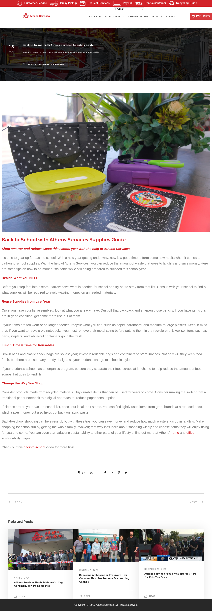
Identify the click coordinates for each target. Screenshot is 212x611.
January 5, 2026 (89, 570)
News (35, 52)
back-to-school (34, 447)
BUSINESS (115, 16)
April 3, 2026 (22, 577)
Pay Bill (121, 3)
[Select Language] (129, 9)
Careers (169, 16)
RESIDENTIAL (95, 16)
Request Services (94, 3)
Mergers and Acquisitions (89, 8)
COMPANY (132, 16)
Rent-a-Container (149, 3)
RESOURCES (151, 16)
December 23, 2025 (155, 569)
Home (26, 52)
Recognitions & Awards (49, 64)
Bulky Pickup (62, 3)
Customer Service (31, 3)
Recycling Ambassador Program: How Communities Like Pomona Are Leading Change (104, 578)
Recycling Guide (182, 3)
